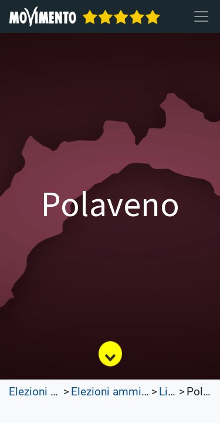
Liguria (175, 391)
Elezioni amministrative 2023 (143, 391)
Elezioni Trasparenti (57, 391)
